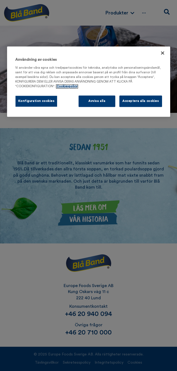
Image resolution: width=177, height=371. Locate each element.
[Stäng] (163, 53)
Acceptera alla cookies (140, 101)
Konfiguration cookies (36, 101)
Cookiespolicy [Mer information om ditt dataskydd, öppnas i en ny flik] (67, 86)
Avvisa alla (96, 101)
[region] (88, 82)
